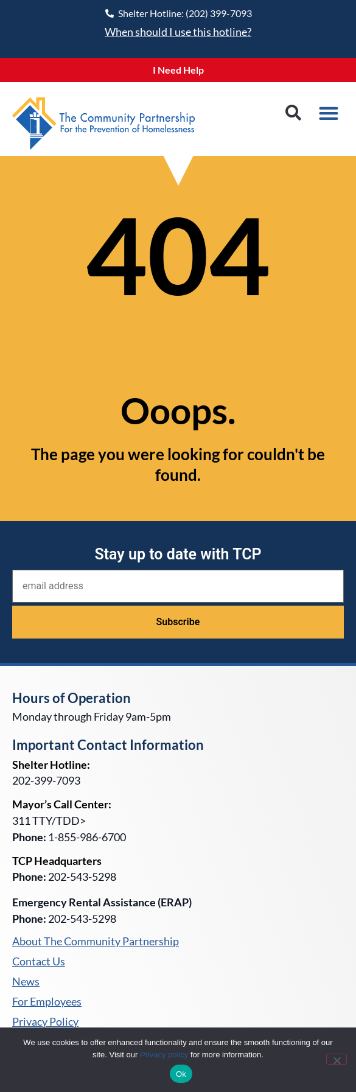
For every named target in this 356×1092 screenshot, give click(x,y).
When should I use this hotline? (178, 31)
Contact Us (38, 961)
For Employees (47, 1001)
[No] (336, 1059)
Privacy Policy (45, 1022)
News (26, 981)
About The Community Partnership (95, 941)
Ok (181, 1074)
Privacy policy (164, 1054)
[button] (293, 113)
